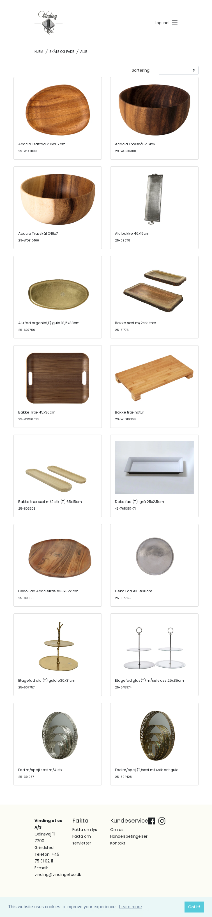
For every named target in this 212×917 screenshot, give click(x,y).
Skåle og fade (61, 51)
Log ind (162, 23)
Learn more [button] (130, 906)
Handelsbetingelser (129, 836)
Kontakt (117, 843)
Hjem (38, 51)
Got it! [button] (194, 907)
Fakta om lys (84, 829)
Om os (116, 829)
